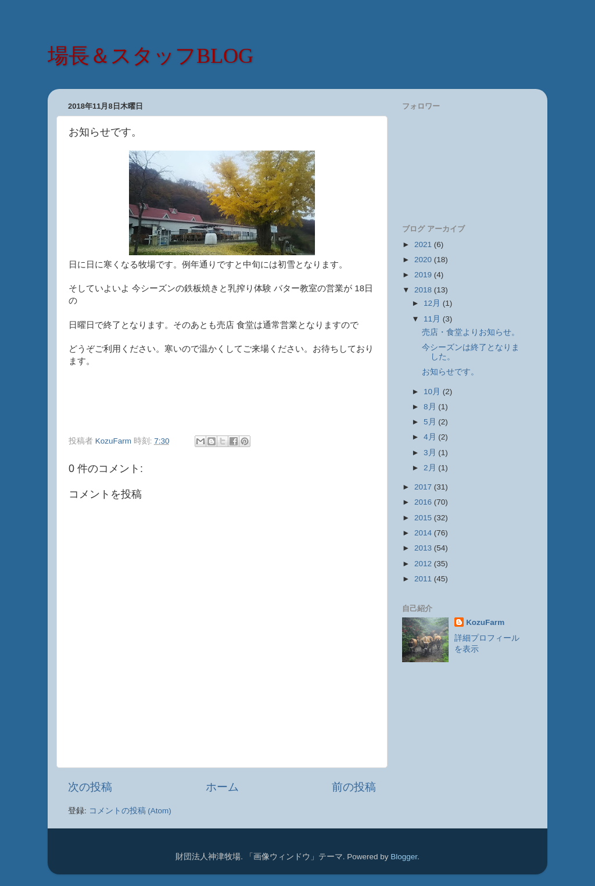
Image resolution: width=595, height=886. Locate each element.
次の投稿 (90, 787)
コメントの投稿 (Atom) (130, 810)
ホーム (222, 787)
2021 (424, 244)
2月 (431, 467)
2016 (424, 502)
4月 (431, 437)
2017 (424, 487)
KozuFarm (485, 622)
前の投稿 (354, 787)
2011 (424, 578)
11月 (433, 319)
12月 (433, 303)
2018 (424, 289)
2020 (424, 259)
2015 (424, 517)
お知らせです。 (450, 371)
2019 (424, 274)
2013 (424, 548)
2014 (424, 532)
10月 (433, 391)
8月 (431, 406)
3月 (431, 452)
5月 (431, 421)
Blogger (403, 856)
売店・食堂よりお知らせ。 (470, 332)
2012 (424, 563)
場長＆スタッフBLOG (150, 55)
